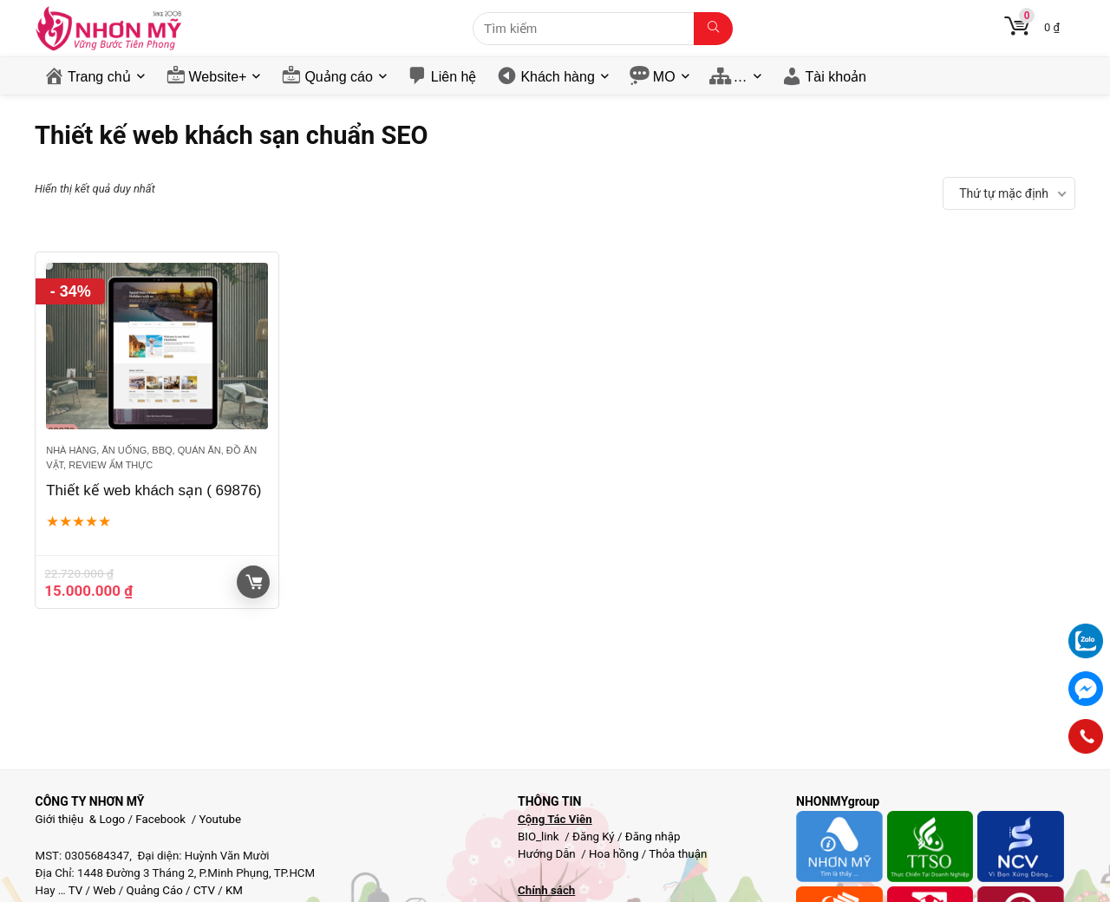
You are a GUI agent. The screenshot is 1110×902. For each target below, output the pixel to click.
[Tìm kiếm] (713, 28)
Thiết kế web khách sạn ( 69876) (153, 490)
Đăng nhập (653, 836)
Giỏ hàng (254, 582)
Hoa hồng (613, 853)
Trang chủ (99, 76)
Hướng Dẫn (548, 853)
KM (234, 890)
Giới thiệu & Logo (81, 819)
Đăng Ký (594, 836)
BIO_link (540, 836)
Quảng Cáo (155, 890)
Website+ (218, 76)
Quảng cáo (338, 76)
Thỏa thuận (676, 853)
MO (664, 76)
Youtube (220, 819)
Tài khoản (836, 76)
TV (74, 890)
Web (104, 890)
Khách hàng (557, 76)
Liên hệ (454, 76)
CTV (204, 890)
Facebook (160, 819)
